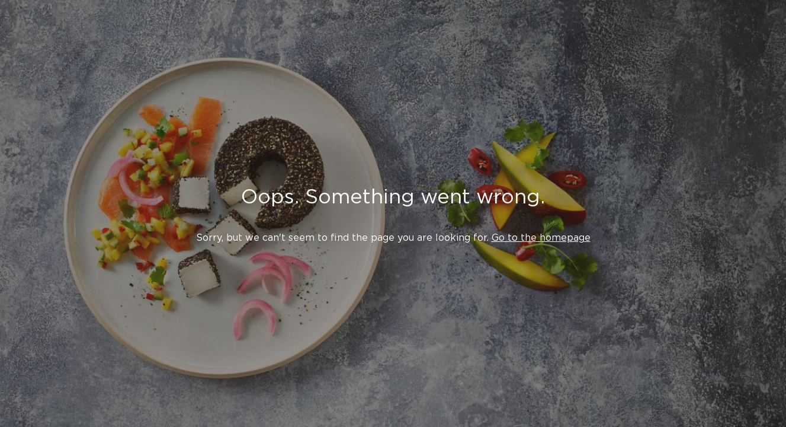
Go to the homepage (541, 237)
